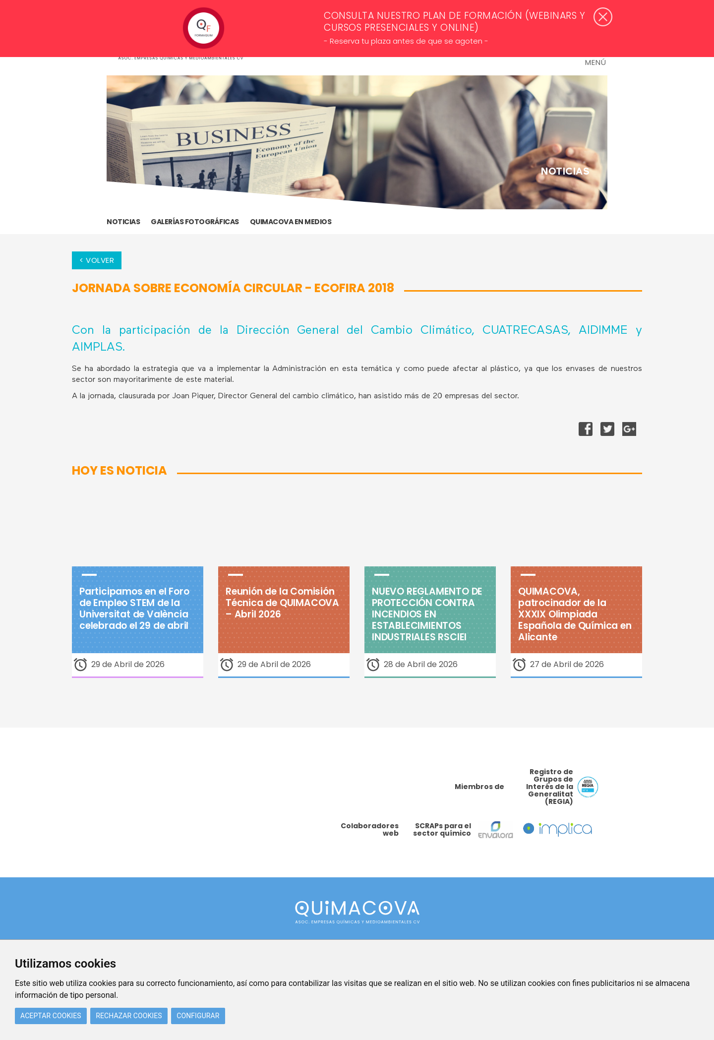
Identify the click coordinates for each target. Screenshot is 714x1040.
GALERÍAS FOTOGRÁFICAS (195, 222)
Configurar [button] (198, 1016)
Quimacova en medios (291, 222)
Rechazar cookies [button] (129, 1016)
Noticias (123, 222)
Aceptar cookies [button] (50, 1016)
